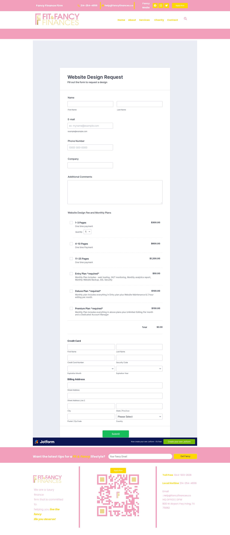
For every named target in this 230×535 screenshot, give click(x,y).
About (132, 20)
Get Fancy (185, 456)
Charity (159, 20)
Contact (172, 20)
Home (121, 20)
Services (144, 20)
